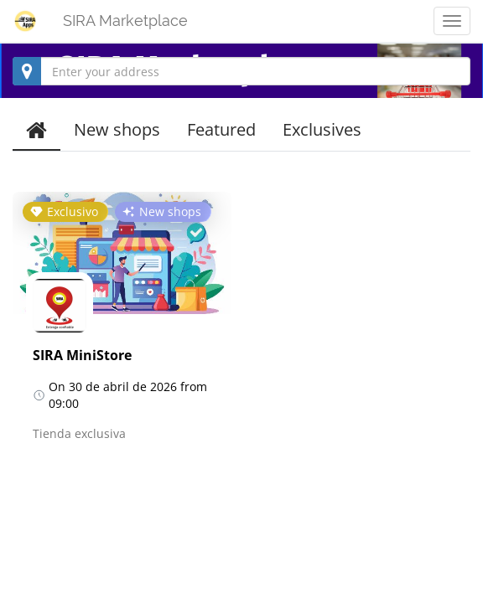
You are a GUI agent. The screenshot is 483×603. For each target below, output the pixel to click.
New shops (117, 129)
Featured (221, 129)
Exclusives (322, 129)
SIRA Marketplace (125, 20)
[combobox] (241, 71)
